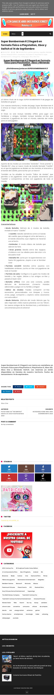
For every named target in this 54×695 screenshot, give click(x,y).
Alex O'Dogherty (25, 572)
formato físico (22, 52)
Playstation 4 (30, 55)
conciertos (16, 607)
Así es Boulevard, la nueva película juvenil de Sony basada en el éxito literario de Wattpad (32, 667)
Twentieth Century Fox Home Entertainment (16, 599)
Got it (33, 14)
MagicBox (41, 580)
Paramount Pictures (8, 587)
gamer (30, 52)
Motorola (28, 584)
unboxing (45, 614)
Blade (13, 576)
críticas (34, 607)
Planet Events (22, 587)
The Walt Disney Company (10, 595)
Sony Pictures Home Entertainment (13, 591)
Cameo (19, 576)
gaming (36, 52)
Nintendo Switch (12, 55)
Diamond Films (35, 576)
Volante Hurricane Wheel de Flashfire (27, 675)
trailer (37, 614)
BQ (42, 572)
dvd (10, 610)
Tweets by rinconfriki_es (10, 521)
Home (5, 34)
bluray (36, 603)
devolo (4, 610)
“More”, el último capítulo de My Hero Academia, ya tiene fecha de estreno (31, 657)
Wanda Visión (6, 603)
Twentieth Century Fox (29, 595)
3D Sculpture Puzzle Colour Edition (27, 568)
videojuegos (25, 57)
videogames (16, 57)
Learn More (24, 14)
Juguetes (42, 52)
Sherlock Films (39, 587)
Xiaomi (22, 603)
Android (35, 572)
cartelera (44, 603)
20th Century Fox (7, 568)
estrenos (30, 610)
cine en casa (6, 607)
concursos (26, 607)
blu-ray (29, 603)
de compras (43, 607)
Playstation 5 (39, 55)
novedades (21, 55)
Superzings (31, 591)
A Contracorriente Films (9, 572)
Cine (26, 576)
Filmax (45, 576)
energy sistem (19, 610)
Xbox (31, 57)
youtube (15, 618)
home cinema (6, 614)
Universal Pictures (39, 599)
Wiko (15, 603)
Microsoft (19, 584)
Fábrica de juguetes (8, 580)
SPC (30, 587)
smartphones (18, 614)
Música (35, 584)
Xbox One (36, 57)
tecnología (29, 614)
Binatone (5, 576)
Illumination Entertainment (26, 580)
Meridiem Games (7, 584)
